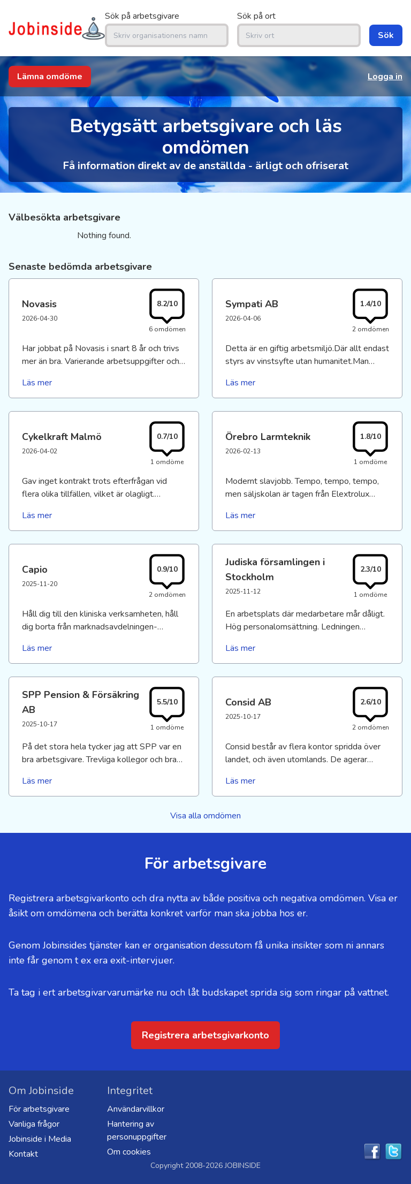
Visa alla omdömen (205, 816)
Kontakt (23, 1154)
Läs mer (37, 383)
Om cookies (129, 1152)
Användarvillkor (135, 1109)
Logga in (385, 76)
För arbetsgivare (39, 1109)
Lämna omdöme (49, 76)
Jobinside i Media (40, 1139)
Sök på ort (256, 16)
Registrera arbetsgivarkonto (205, 1035)
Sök (386, 35)
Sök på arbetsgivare (142, 16)
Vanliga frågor (34, 1124)
